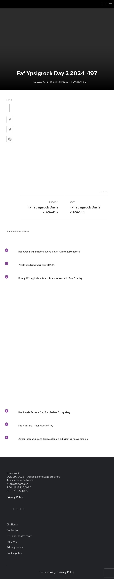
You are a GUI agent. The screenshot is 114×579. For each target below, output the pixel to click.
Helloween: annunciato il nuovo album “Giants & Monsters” (49, 251)
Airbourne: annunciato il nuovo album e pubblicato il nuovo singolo (53, 439)
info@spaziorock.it (17, 483)
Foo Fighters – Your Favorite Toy (35, 425)
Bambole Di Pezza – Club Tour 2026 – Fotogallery (44, 412)
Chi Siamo (12, 524)
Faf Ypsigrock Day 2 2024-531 (85, 209)
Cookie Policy (48, 572)
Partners (11, 541)
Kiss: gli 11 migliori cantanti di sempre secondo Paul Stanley (50, 278)
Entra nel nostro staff (19, 536)
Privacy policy (14, 547)
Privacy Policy (14, 497)
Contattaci (12, 530)
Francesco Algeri (41, 82)
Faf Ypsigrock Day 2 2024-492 (43, 209)
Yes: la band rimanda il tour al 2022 (36, 265)
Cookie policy (14, 553)
